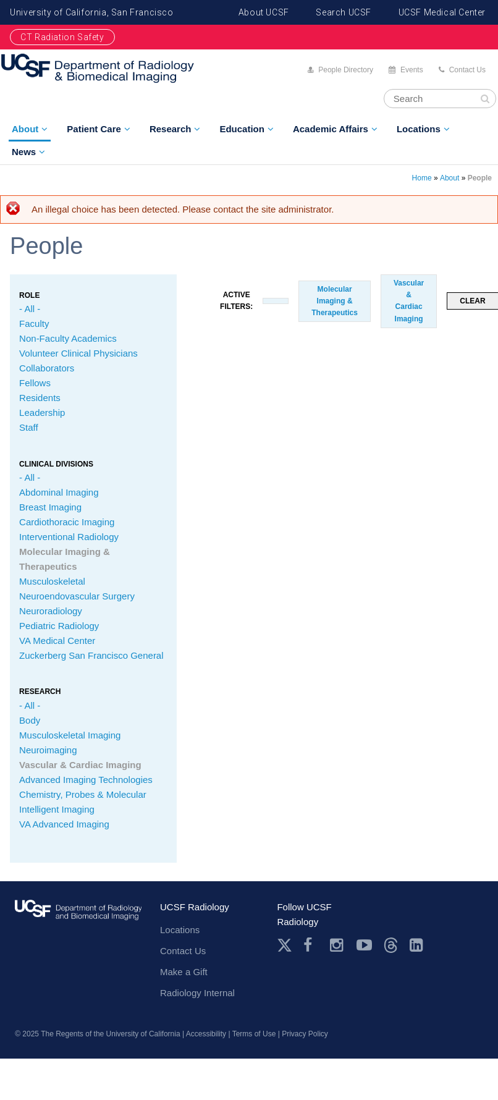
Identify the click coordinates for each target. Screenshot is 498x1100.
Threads (391, 945)
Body (29, 720)
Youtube (364, 945)
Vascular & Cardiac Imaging (80, 764)
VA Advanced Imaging (64, 824)
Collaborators (46, 368)
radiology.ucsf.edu (78, 920)
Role (29, 295)
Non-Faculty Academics (68, 338)
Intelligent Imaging (57, 809)
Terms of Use (254, 1034)
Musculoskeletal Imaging (69, 735)
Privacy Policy (305, 1034)
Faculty (34, 323)
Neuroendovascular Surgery (77, 596)
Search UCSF (343, 12)
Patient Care (94, 129)
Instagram (337, 945)
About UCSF (263, 12)
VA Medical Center (57, 640)
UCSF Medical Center (442, 12)
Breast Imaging (50, 507)
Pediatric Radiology (59, 625)
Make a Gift (184, 972)
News (24, 151)
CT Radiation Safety (62, 37)
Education (241, 129)
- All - (29, 308)
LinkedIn (417, 945)
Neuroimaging (48, 750)
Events (411, 70)
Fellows (35, 383)
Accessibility (206, 1034)
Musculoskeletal (52, 581)
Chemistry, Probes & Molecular (82, 794)
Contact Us (467, 70)
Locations (419, 129)
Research (171, 129)
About (25, 129)
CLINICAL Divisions (56, 464)
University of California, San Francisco (91, 12)
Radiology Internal (197, 993)
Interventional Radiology (69, 536)
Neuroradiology (50, 611)
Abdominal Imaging (58, 492)
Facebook (311, 945)
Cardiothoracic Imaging (66, 522)
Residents (40, 397)
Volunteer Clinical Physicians (78, 353)
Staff (28, 427)
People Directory (345, 70)
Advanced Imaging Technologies (86, 779)
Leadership (42, 412)
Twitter (284, 945)
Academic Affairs (330, 129)
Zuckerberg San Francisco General (91, 655)
